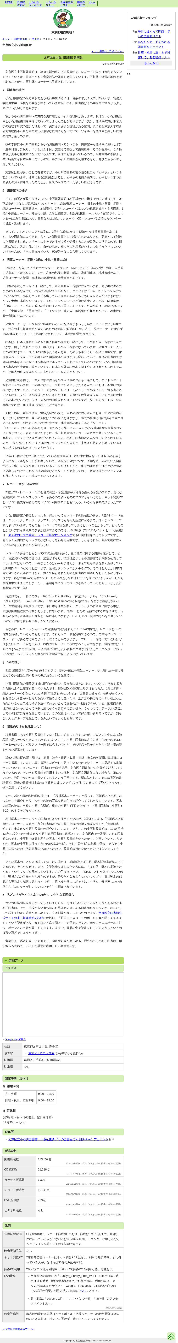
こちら (81, 1290)
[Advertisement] (151, 84)
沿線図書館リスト (66, 3)
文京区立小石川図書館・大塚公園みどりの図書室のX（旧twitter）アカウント (58, 1139)
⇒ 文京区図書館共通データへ (18, 1329)
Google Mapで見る (15, 1039)
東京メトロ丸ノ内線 (41, 1053)
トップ (6, 38)
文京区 (35, 38)
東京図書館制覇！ (63, 32)
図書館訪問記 (21, 3)
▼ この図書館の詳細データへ (108, 51)
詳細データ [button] (14, 960)
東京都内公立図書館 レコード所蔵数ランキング (40, 535)
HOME (9, 2)
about (92, 2)
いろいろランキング (35, 3)
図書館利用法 (81, 3)
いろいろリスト (51, 3)
